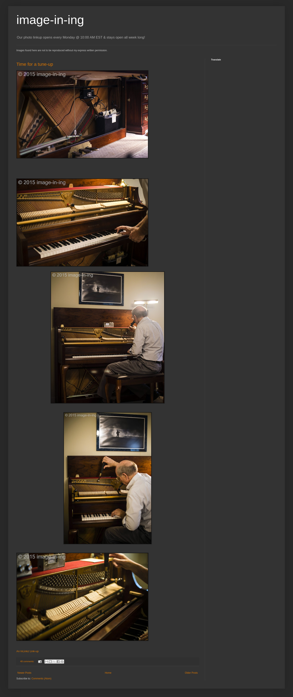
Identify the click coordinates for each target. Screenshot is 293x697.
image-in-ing (50, 20)
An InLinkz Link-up (27, 651)
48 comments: (27, 661)
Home (108, 672)
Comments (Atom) (41, 678)
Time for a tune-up (34, 64)
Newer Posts (24, 672)
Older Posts (191, 672)
